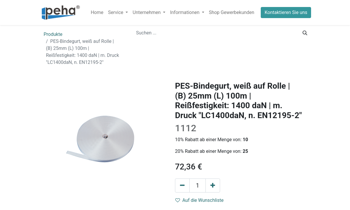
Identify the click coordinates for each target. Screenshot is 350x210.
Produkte (53, 34)
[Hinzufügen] (212, 185)
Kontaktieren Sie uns (286, 12)
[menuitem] (97, 12)
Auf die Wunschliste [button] (199, 200)
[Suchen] (305, 32)
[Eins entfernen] (182, 185)
